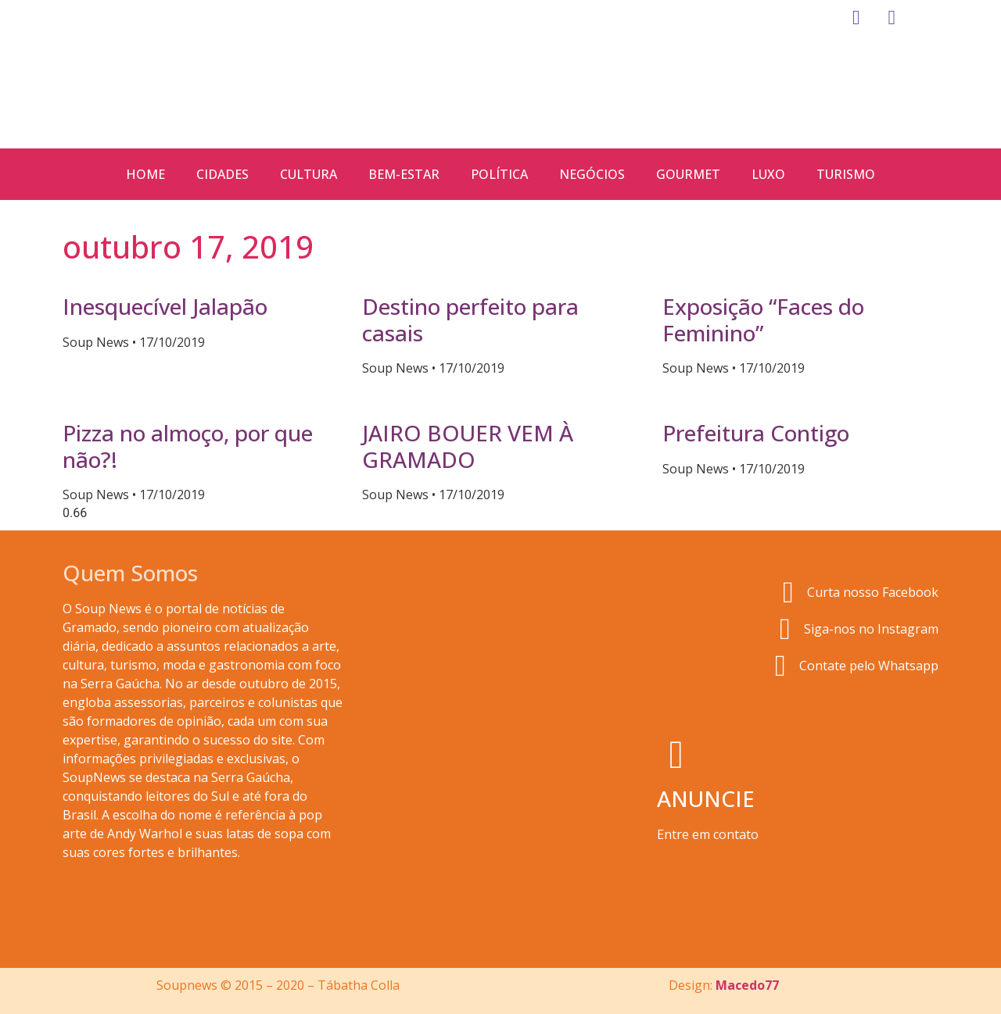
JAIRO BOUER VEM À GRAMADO (467, 446)
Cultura (308, 174)
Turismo (845, 174)
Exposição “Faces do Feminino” (763, 319)
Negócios (592, 174)
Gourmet (688, 174)
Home (145, 174)
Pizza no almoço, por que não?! (188, 446)
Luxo (768, 174)
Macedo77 (747, 985)
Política (499, 174)
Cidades (222, 174)
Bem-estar (404, 174)
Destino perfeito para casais (470, 319)
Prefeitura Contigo (755, 433)
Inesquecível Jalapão (165, 306)
